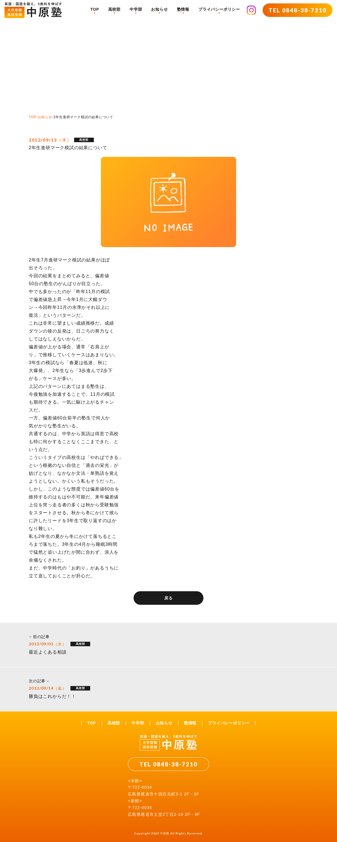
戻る (168, 598)
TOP (94, 9)
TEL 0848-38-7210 (298, 10)
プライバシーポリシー (219, 9)
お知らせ (159, 9)
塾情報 (183, 9)
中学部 (136, 9)
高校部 (114, 9)
